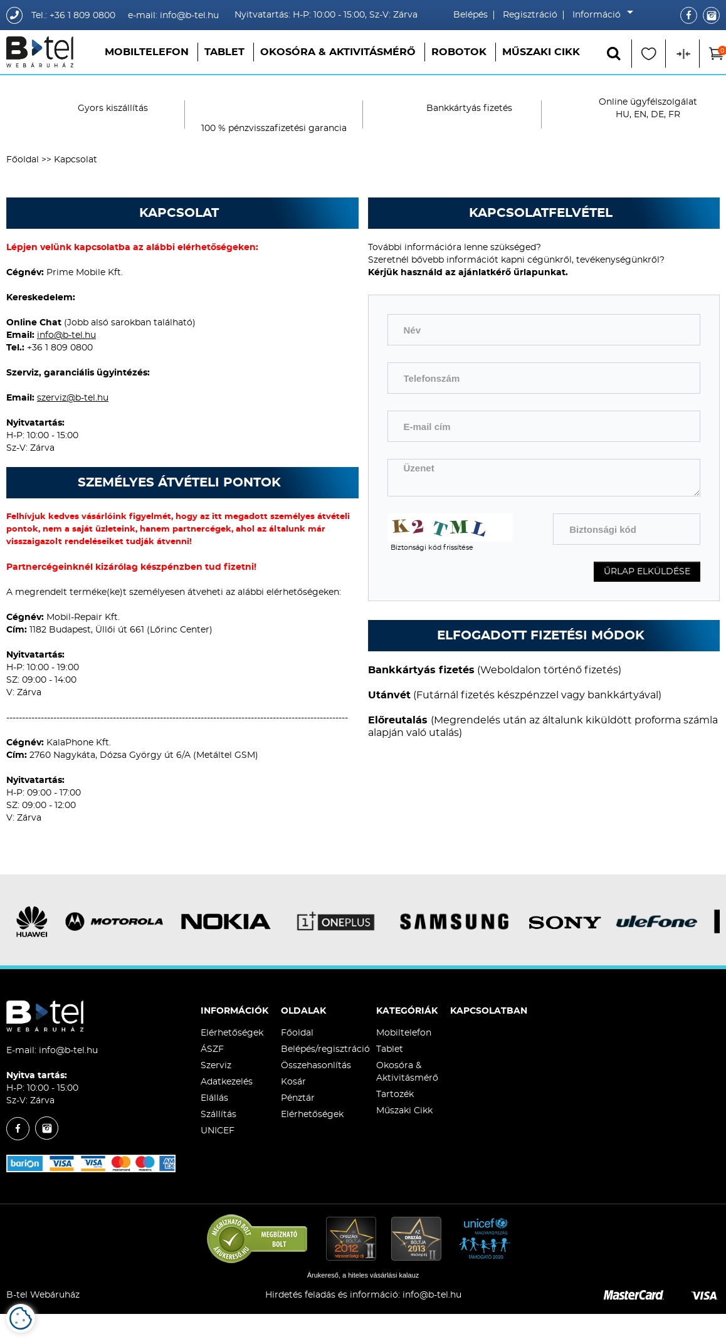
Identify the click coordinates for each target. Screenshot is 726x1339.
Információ (599, 15)
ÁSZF (212, 1049)
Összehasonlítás (316, 1065)
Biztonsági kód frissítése (432, 547)
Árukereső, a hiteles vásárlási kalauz (363, 1275)
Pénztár (298, 1098)
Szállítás (218, 1114)
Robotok (459, 52)
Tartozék (395, 1094)
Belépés (470, 15)
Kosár (293, 1082)
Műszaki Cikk (541, 52)
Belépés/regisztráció (325, 1049)
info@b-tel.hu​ (431, 1295)
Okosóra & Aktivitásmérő (338, 52)
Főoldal (22, 159)
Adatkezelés (227, 1082)
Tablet (224, 52)
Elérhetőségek (232, 1033)
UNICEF (217, 1130)
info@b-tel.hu (66, 335)
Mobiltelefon (147, 52)
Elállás (214, 1098)
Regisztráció (530, 15)
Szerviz (216, 1065)
